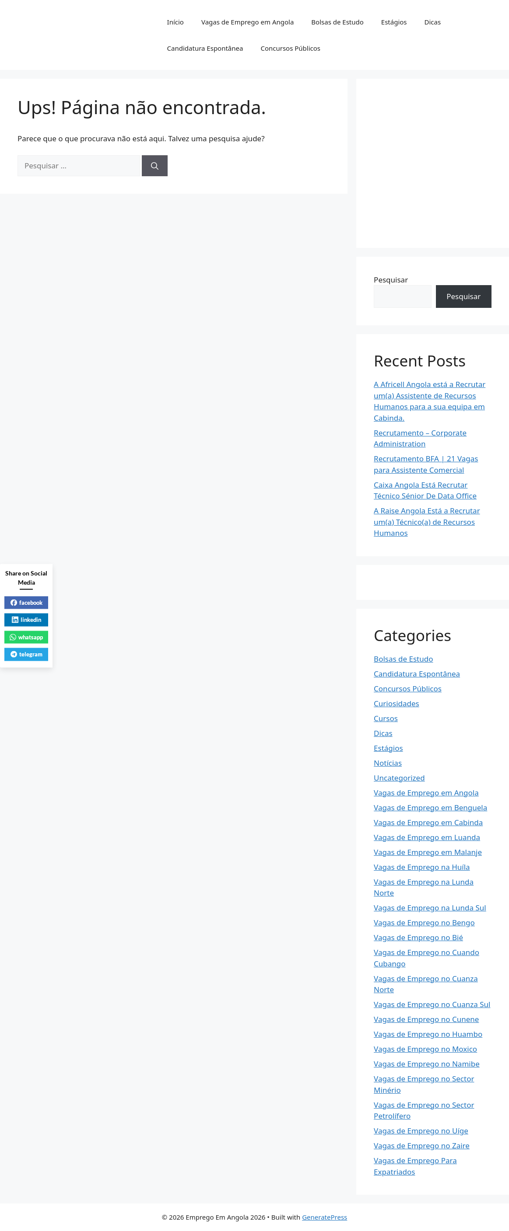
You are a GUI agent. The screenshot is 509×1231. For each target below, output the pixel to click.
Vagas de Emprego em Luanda (427, 837)
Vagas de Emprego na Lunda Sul (430, 908)
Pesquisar (391, 280)
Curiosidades (396, 703)
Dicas (433, 21)
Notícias (388, 763)
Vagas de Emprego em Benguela (430, 807)
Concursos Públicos (290, 48)
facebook (26, 602)
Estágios (394, 21)
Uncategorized (399, 778)
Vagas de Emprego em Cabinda (428, 822)
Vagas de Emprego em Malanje (428, 852)
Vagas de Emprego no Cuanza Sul (432, 1004)
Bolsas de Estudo (337, 21)
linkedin (26, 619)
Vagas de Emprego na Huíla (422, 867)
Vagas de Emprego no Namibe (427, 1064)
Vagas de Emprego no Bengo (424, 922)
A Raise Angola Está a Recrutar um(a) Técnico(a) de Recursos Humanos (427, 522)
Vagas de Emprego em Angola (247, 21)
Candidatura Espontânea (205, 48)
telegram (26, 654)
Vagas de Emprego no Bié (418, 937)
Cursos (386, 718)
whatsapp (26, 636)
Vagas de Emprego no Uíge (421, 1131)
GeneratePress (324, 1217)
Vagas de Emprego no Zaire (422, 1145)
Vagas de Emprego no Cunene (426, 1019)
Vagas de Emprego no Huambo (428, 1034)
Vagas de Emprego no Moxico (425, 1049)
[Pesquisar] (155, 165)
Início (175, 21)
